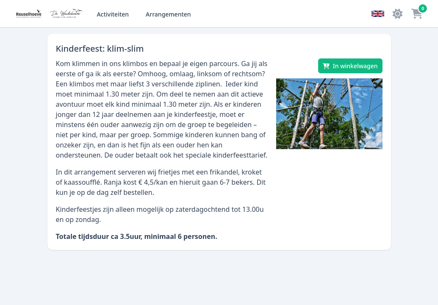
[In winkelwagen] (350, 65)
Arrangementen (168, 14)
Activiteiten (113, 14)
